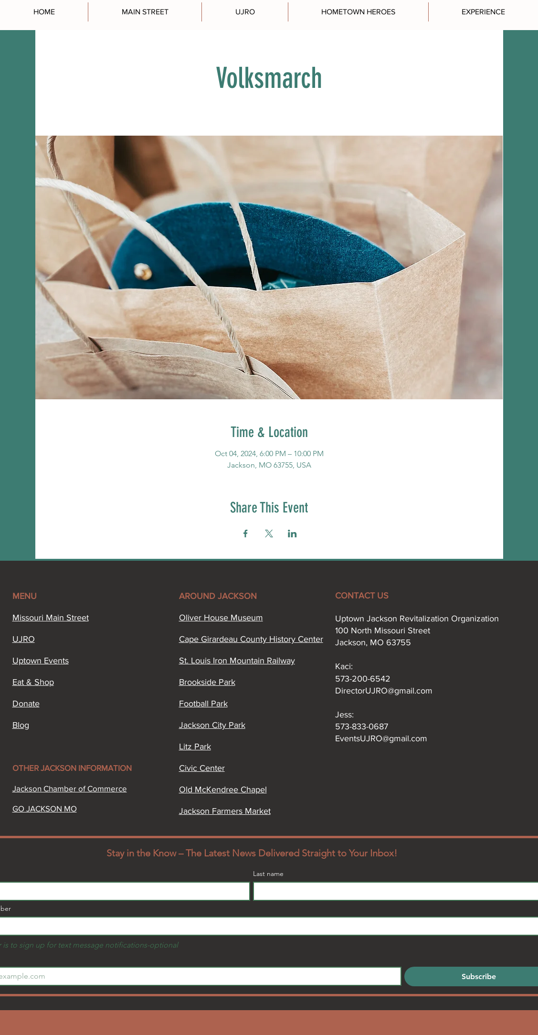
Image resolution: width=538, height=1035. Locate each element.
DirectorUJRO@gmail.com (384, 690)
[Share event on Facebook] (245, 533)
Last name (268, 874)
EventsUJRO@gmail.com (381, 738)
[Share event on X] (269, 533)
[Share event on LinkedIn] (292, 533)
